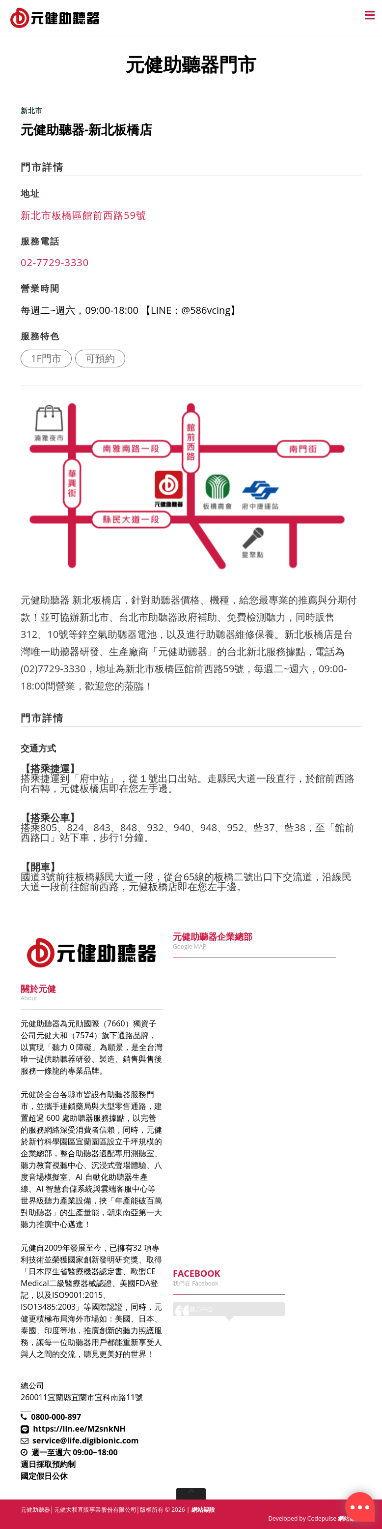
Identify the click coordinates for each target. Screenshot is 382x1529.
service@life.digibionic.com (85, 1440)
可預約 (100, 358)
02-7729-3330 (55, 262)
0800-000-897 (56, 1416)
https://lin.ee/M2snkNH (79, 1428)
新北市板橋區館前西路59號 (83, 215)
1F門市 (46, 358)
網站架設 (203, 1509)
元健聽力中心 (195, 1309)
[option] (187, 486)
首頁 (28, 94)
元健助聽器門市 (72, 94)
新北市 (32, 110)
